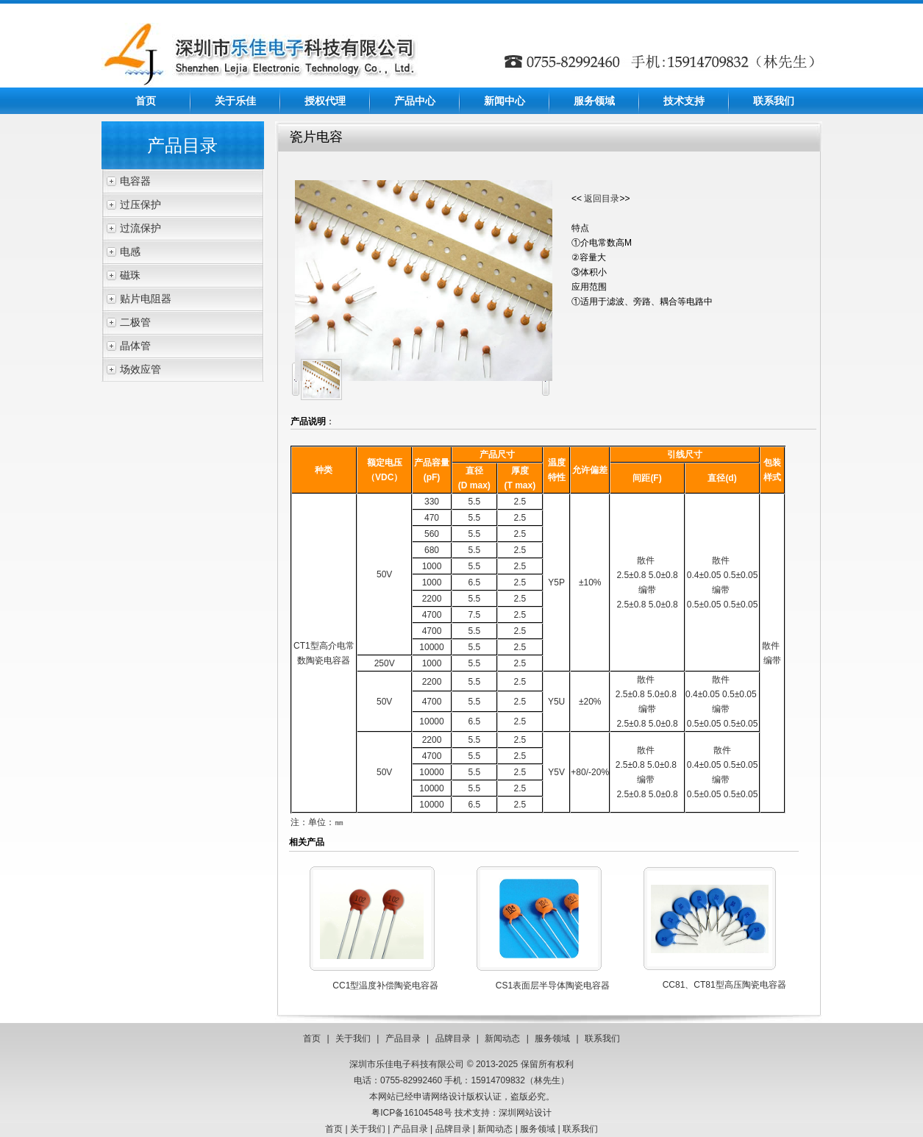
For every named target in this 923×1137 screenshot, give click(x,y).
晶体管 (135, 346)
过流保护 (140, 228)
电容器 (135, 181)
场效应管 (140, 369)
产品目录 (403, 1038)
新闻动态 (502, 1038)
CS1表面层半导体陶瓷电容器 (553, 985)
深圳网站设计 (525, 1113)
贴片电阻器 (145, 298)
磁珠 (130, 275)
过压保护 (140, 204)
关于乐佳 (235, 101)
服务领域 (594, 101)
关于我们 (353, 1038)
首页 (145, 101)
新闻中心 (504, 101)
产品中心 (414, 101)
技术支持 (684, 101)
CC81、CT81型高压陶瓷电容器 (724, 985)
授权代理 (325, 101)
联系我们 (773, 101)
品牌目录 (453, 1038)
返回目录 (601, 198)
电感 (130, 251)
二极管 (135, 322)
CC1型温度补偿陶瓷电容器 (385, 985)
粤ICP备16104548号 (411, 1113)
